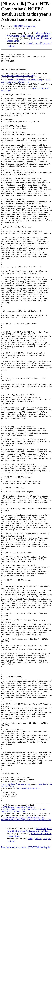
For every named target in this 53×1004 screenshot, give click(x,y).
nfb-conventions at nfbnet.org (18, 80)
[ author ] (11, 46)
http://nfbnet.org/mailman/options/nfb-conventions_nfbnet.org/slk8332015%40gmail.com (26, 972)
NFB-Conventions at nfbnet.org (19, 958)
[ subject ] (47, 43)
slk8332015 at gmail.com (24, 26)
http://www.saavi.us (28, 935)
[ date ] (30, 43)
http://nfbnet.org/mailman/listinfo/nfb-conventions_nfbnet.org (23, 962)
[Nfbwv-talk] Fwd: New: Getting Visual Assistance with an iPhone (29, 34)
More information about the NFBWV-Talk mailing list (25, 1001)
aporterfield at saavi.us (16, 930)
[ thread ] (38, 43)
